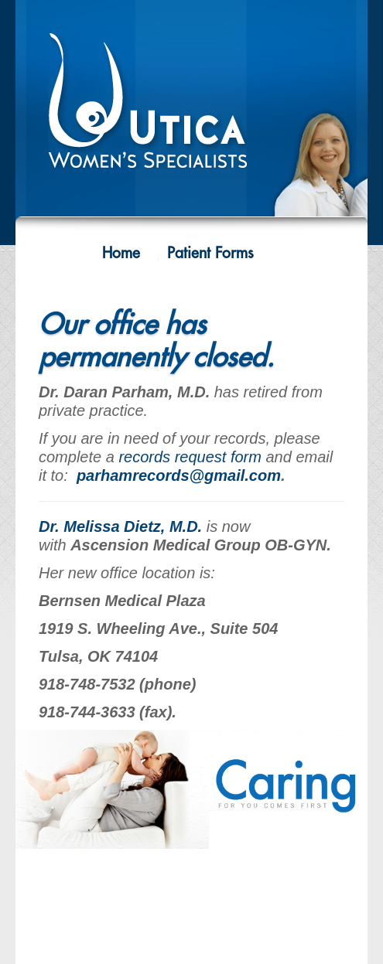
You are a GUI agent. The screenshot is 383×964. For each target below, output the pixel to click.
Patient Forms (210, 253)
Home (121, 253)
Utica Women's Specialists (191, 109)
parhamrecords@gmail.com (179, 475)
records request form (190, 456)
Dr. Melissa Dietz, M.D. (120, 526)
